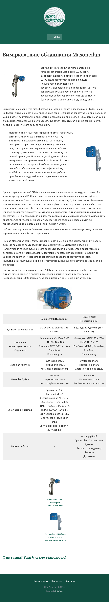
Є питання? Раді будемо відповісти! (34, 557)
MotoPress (58, 591)
